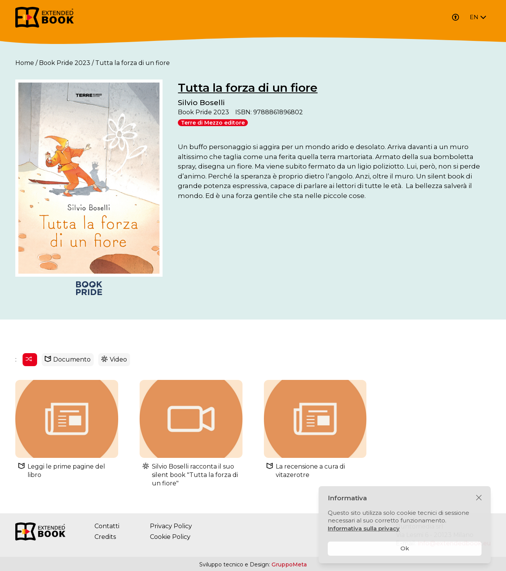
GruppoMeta (289, 564)
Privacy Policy (171, 526)
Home (24, 63)
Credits (105, 537)
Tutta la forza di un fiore (249, 88)
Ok (404, 548)
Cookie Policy (170, 537)
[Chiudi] (479, 498)
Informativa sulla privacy (364, 528)
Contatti (106, 526)
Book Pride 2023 (64, 63)
